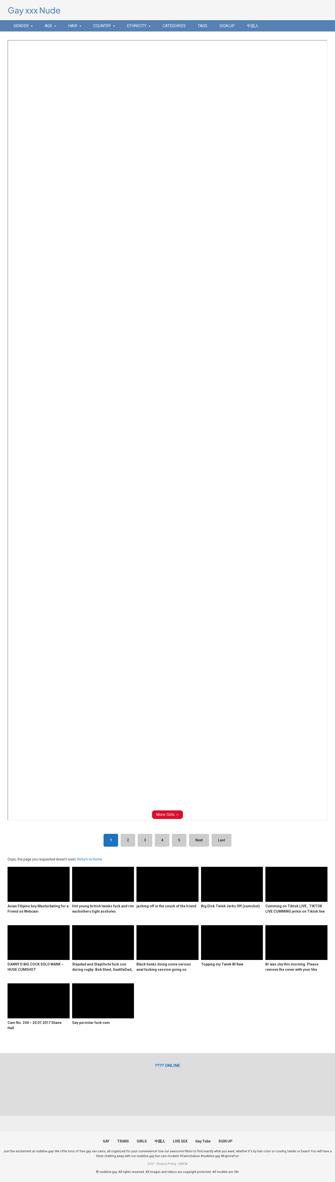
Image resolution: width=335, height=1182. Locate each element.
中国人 (253, 25)
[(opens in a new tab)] (167, 1065)
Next (199, 840)
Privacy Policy (166, 1164)
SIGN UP (227, 25)
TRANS (123, 1141)
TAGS (202, 25)
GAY (106, 1141)
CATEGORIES (174, 25)
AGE (48, 25)
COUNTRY (102, 25)
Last (221, 840)
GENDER (21, 25)
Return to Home (89, 859)
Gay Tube (203, 1141)
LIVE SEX (180, 1141)
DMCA (182, 1164)
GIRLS (142, 1141)
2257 (151, 1164)
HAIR (72, 25)
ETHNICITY (137, 25)
